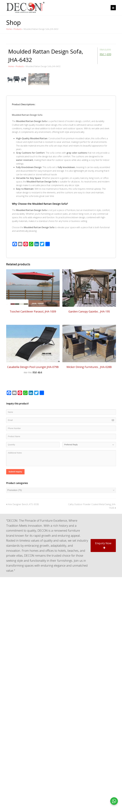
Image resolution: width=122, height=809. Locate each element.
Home (9, 29)
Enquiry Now (103, 618)
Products (18, 29)
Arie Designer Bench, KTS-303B (22, 577)
